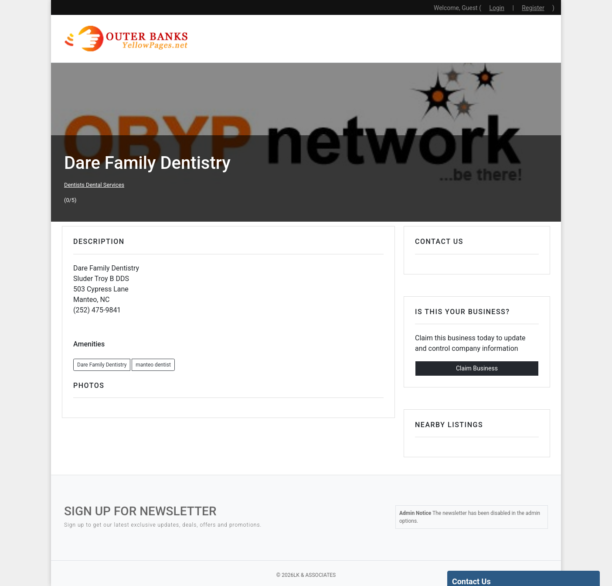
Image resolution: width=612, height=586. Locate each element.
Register (533, 7)
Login (496, 7)
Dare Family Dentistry (101, 365)
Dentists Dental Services (94, 185)
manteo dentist (153, 365)
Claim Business (477, 368)
